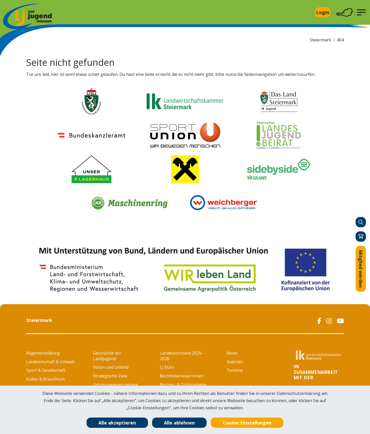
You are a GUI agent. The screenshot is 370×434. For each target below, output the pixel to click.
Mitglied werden (361, 269)
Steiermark (320, 40)
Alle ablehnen (179, 423)
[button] (361, 12)
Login (322, 12)
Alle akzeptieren (117, 423)
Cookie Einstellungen (247, 423)
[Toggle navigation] (344, 12)
